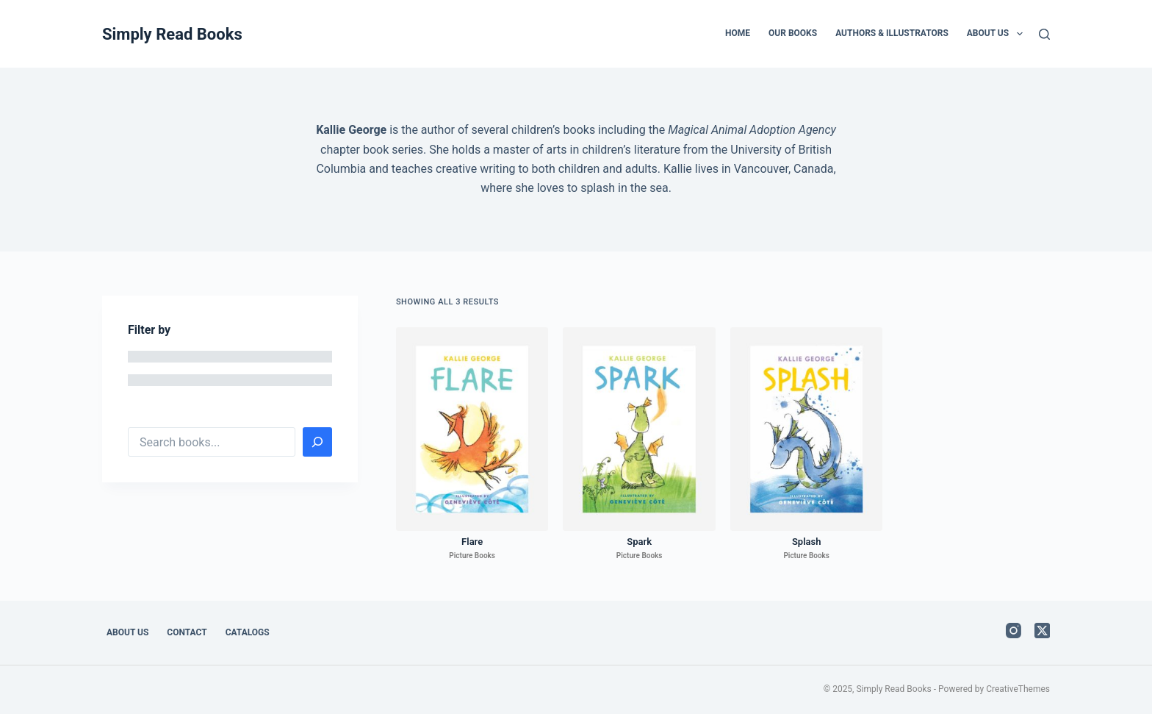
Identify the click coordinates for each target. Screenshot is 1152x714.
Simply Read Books (172, 34)
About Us (998, 34)
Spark (639, 541)
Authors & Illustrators (891, 33)
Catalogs (248, 632)
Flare (472, 541)
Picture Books (472, 555)
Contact (186, 632)
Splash (806, 541)
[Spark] (639, 429)
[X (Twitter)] (1042, 630)
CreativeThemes (1018, 689)
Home (737, 33)
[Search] (1044, 34)
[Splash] (806, 429)
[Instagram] (1013, 630)
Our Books (792, 33)
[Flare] (472, 429)
